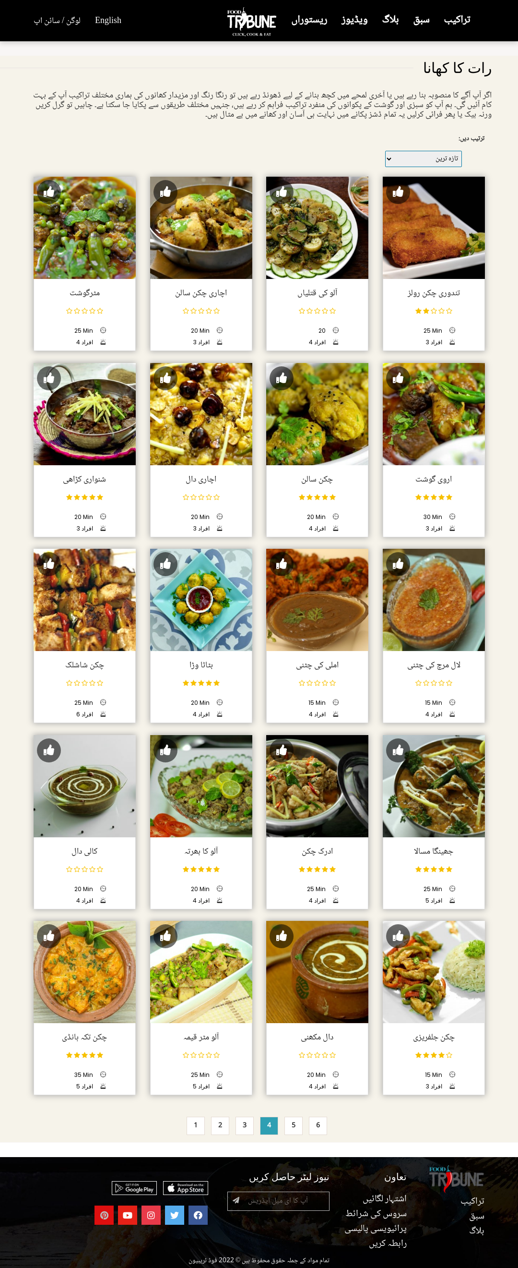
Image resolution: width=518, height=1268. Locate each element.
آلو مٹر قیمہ (201, 1037)
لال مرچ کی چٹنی (433, 665)
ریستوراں (309, 20)
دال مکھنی (317, 1037)
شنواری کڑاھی (84, 479)
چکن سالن (317, 479)
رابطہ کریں (388, 1244)
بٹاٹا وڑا (200, 665)
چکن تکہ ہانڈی (84, 1037)
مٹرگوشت (85, 293)
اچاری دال (201, 479)
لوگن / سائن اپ (57, 21)
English (108, 21)
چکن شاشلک (84, 665)
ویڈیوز (354, 20)
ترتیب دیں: (471, 139)
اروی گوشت (433, 479)
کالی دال (84, 851)
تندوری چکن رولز (433, 293)
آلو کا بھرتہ (201, 851)
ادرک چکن (317, 851)
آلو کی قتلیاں (317, 293)
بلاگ (390, 20)
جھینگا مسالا (433, 851)
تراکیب (457, 20)
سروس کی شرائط (376, 1214)
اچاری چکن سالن (201, 293)
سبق (421, 20)
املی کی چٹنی (317, 665)
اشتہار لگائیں (385, 1199)
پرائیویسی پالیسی (375, 1229)
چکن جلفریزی (433, 1037)
